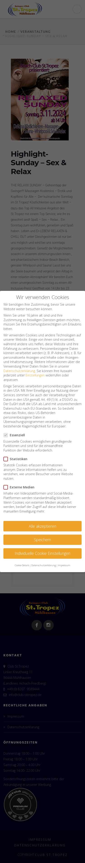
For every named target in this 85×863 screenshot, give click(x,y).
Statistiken (16, 459)
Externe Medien (20, 487)
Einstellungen (35, 375)
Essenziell (15, 435)
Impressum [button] (64, 565)
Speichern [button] (42, 539)
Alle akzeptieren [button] (42, 526)
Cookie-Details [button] (22, 565)
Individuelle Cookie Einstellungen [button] (42, 553)
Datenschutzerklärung (19, 371)
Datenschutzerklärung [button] (43, 565)
